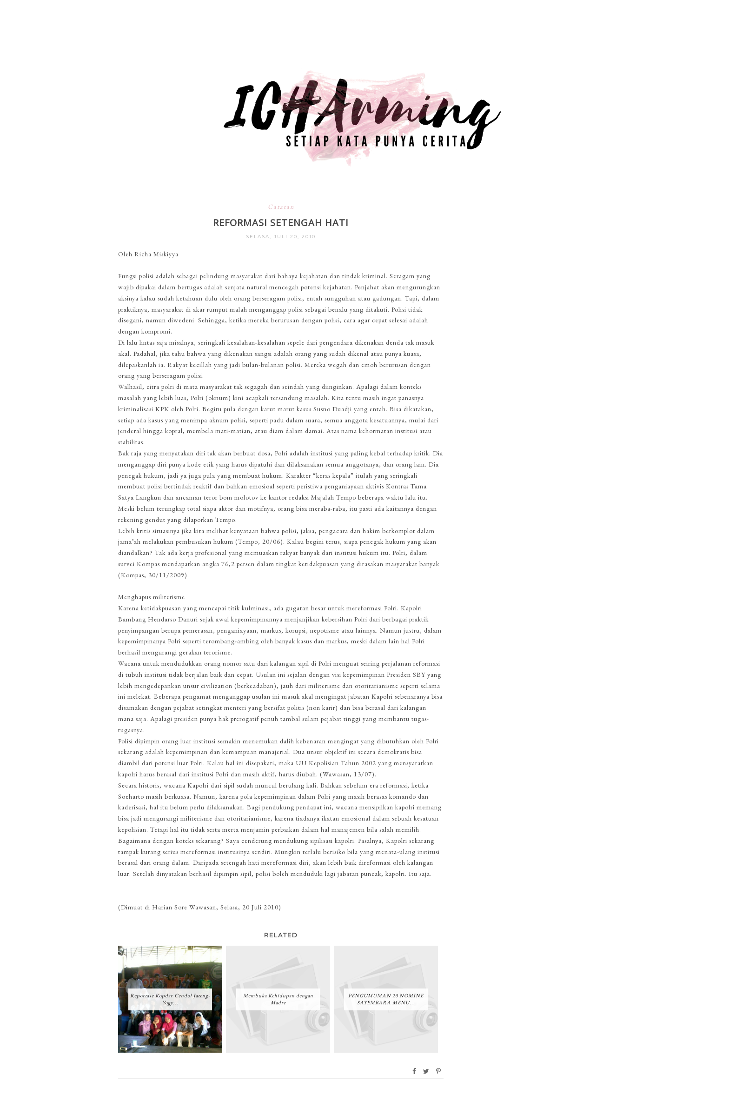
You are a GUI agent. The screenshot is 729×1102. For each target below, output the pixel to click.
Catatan (281, 206)
